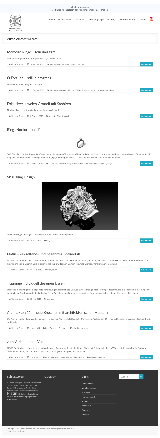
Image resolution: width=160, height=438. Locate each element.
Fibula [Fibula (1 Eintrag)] (35, 385)
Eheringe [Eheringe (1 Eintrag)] (21, 385)
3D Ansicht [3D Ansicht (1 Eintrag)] (10, 382)
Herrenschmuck (127, 19)
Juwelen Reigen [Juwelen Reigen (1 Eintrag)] (31, 388)
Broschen (54, 328)
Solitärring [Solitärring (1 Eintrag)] (34, 394)
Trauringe (111, 19)
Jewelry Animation (80, 163)
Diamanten (59, 64)
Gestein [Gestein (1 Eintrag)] (9, 388)
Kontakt (142, 19)
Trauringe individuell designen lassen (36, 283)
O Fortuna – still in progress (29, 78)
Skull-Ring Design (21, 177)
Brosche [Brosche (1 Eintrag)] (9, 385)
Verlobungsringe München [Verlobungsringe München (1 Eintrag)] (28, 397)
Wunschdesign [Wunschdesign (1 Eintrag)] (12, 399)
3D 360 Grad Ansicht (57, 163)
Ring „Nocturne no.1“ (24, 129)
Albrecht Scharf (17, 64)
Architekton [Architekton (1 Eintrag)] (26, 382)
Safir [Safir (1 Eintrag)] (19, 394)
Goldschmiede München (64, 90)
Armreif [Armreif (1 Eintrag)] (33, 382)
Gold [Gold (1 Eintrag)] (14, 388)
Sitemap (85, 414)
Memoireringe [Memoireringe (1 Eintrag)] (33, 390)
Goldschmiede (65, 19)
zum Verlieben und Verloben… (30, 341)
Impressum (86, 405)
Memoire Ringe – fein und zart (31, 52)
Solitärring (94, 90)
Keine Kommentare (80, 328)
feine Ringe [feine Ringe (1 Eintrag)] (28, 385)
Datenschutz (87, 410)
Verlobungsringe (96, 19)
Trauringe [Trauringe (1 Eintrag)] (10, 397)
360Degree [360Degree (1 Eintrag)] (18, 382)
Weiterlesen (146, 64)
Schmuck (80, 19)
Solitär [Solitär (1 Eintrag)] (29, 394)
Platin (67, 64)
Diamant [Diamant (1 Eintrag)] (15, 385)
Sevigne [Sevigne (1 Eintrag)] (23, 394)
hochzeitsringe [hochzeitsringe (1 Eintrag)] (21, 388)
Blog (51, 64)
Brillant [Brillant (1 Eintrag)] (38, 382)
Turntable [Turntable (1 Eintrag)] (17, 397)
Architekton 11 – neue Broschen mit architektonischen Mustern (57, 312)
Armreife (52, 116)
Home (52, 19)
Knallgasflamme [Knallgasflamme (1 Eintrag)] (24, 390)
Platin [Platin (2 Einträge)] (12, 393)
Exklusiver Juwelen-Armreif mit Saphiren (39, 104)
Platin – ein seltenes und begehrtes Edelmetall (43, 254)
